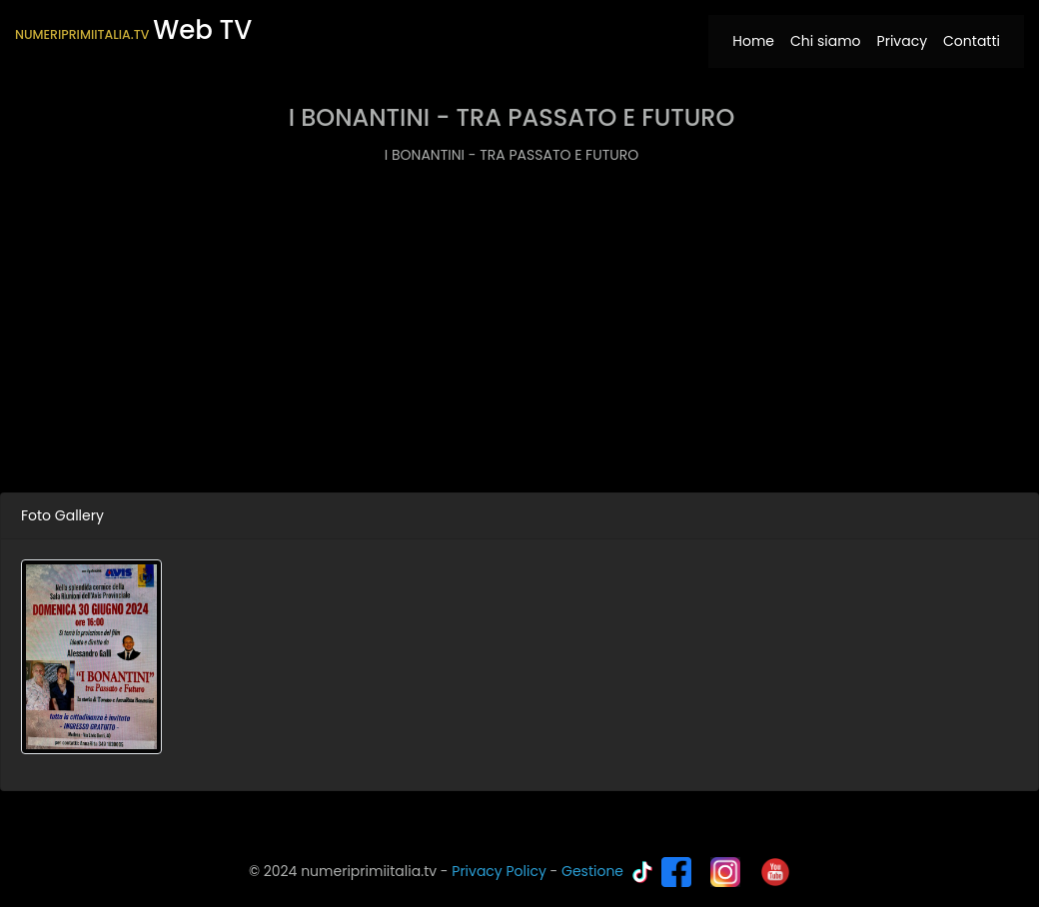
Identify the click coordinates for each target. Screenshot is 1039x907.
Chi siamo (825, 41)
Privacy (902, 41)
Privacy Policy (499, 871)
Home (757, 40)
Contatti (971, 41)
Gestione (592, 871)
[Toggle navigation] (547, 29)
